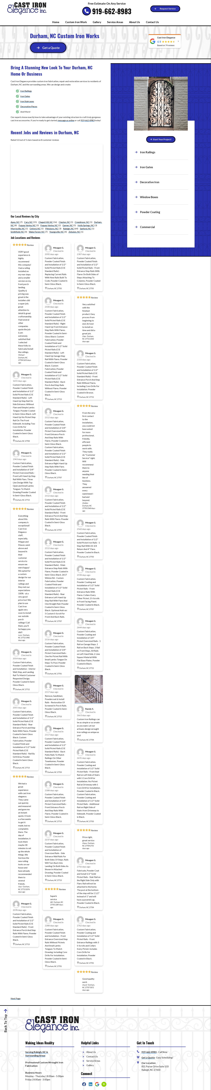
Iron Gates (25, 96)
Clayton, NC (64, 222)
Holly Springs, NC (86, 225)
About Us (134, 22)
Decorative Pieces (28, 106)
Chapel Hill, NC (46, 222)
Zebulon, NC (74, 231)
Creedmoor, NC (82, 222)
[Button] (165, 9)
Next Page (15, 998)
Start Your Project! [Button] (161, 139)
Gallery (97, 22)
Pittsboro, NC (51, 228)
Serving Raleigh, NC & (36, 1052)
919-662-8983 (111, 11)
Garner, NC (68, 225)
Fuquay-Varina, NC (49, 225)
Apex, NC (15, 222)
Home (55, 22)
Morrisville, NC (18, 228)
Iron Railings (26, 91)
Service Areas (115, 22)
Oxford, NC (35, 228)
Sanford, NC (85, 228)
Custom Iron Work (76, 22)
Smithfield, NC (17, 231)
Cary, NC (28, 222)
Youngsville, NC (56, 231)
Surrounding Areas (35, 1055)
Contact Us (152, 22)
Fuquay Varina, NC (27, 225)
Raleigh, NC (68, 228)
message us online (66, 120)
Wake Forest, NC (37, 231)
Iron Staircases (27, 101)
